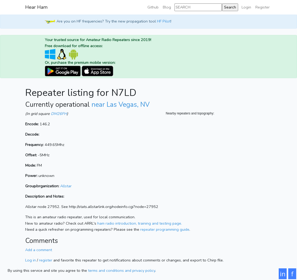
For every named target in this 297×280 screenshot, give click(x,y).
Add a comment (38, 249)
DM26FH (59, 113)
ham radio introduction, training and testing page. (139, 223)
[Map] (219, 169)
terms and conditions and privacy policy (121, 270)
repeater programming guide (164, 229)
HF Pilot (164, 21)
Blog (167, 7)
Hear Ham (36, 7)
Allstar (66, 186)
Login (246, 7)
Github (153, 7)
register (45, 260)
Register (262, 7)
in (283, 273)
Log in (30, 260)
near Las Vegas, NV (120, 104)
